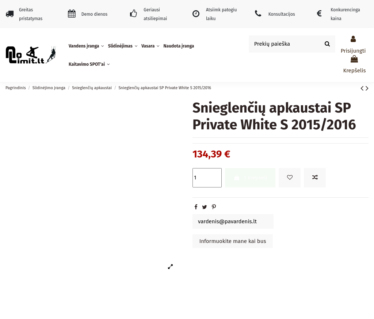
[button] (87, 46)
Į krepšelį (250, 177)
